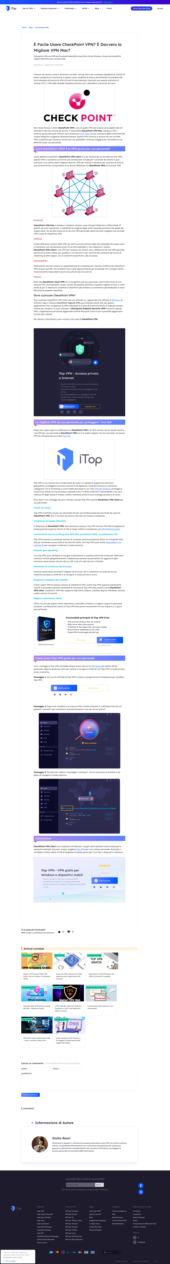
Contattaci (137, 1214)
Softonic (116, 300)
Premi (135, 1221)
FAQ (113, 1214)
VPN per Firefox (71, 1230)
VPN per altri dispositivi (74, 1239)
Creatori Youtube (139, 1227)
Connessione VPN (41, 27)
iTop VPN (66, 436)
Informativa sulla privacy (141, 1261)
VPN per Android (71, 1224)
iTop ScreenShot (43, 1224)
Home (24, 27)
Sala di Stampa (139, 1217)
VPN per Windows (102, 489)
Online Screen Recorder (45, 1239)
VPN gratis (96, 666)
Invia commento (31, 1095)
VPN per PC (69, 1217)
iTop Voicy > (108, 2)
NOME (24, 1069)
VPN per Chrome (71, 1227)
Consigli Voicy (94, 1224)
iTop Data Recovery (44, 1227)
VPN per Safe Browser (73, 1236)
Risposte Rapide (95, 1230)
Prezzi (109, 8)
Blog (31, 27)
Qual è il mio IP (95, 1214)
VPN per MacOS (71, 1214)
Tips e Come (26, 955)
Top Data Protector (44, 1230)
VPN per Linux (70, 1233)
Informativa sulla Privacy (12, 1257)
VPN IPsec (85, 133)
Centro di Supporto (119, 1211)
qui (85, 300)
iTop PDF (40, 1233)
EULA (156, 1261)
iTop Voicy (41, 1221)
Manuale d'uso (117, 1217)
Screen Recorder (95, 1227)
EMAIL (56, 1069)
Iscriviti (98, 1185)
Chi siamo (136, 1211)
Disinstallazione (118, 1224)
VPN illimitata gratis (110, 529)
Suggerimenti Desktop (97, 1221)
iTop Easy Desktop (44, 1217)
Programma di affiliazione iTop (144, 1224)
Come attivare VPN (119, 1221)
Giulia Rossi (38, 65)
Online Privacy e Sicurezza (96, 987)
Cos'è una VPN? (95, 1211)
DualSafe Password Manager (48, 1236)
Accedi (160, 8)
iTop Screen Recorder (45, 1214)
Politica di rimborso (121, 1261)
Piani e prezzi (42, 1243)
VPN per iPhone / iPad (73, 1221)
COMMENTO (26, 1073)
